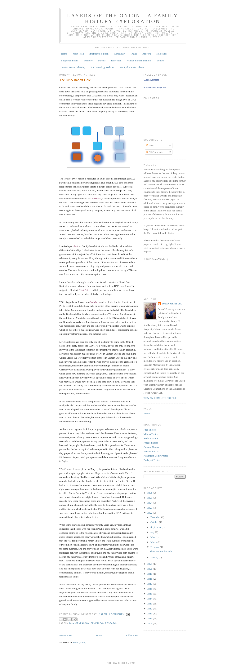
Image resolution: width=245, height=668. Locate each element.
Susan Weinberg (151, 80)
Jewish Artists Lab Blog (73, 67)
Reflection (116, 60)
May (153, 537)
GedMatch (96, 198)
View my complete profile (160, 398)
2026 (150, 492)
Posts (150, 145)
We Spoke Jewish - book (132, 67)
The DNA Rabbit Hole (75, 80)
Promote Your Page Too (155, 87)
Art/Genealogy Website (102, 67)
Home (64, 53)
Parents (101, 60)
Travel (133, 53)
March (154, 542)
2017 (150, 583)
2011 (150, 613)
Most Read (78, 53)
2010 (150, 618)
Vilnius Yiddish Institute (139, 60)
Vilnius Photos (151, 434)
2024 (150, 502)
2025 (150, 497)
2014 (150, 598)
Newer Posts (65, 635)
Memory (88, 60)
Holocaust (161, 53)
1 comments (116, 614)
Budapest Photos (152, 460)
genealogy (82, 623)
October (154, 522)
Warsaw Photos (151, 451)
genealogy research (104, 623)
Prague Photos (151, 442)
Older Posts (132, 635)
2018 (150, 578)
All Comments (154, 152)
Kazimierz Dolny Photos (156, 455)
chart (75, 246)
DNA (71, 623)
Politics (160, 60)
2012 (150, 608)
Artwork (146, 53)
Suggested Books (69, 60)
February (155, 547)
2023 (150, 507)
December (155, 517)
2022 (150, 512)
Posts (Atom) (79, 642)
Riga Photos (150, 429)
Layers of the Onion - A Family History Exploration (122, 18)
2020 (150, 568)
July (152, 532)
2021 (150, 563)
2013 (150, 603)
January (154, 557)
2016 (150, 588)
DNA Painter (85, 290)
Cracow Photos (151, 447)
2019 (150, 573)
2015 (150, 593)
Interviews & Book (99, 53)
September (156, 527)
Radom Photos (151, 438)
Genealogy (119, 53)
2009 (150, 623)
